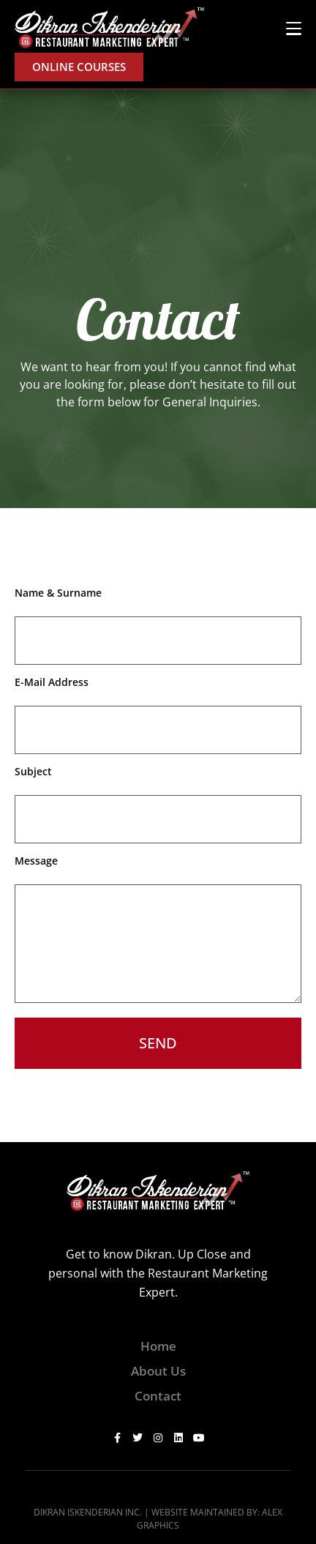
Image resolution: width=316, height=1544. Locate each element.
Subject (33, 771)
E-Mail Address (52, 682)
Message (36, 861)
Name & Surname (58, 593)
